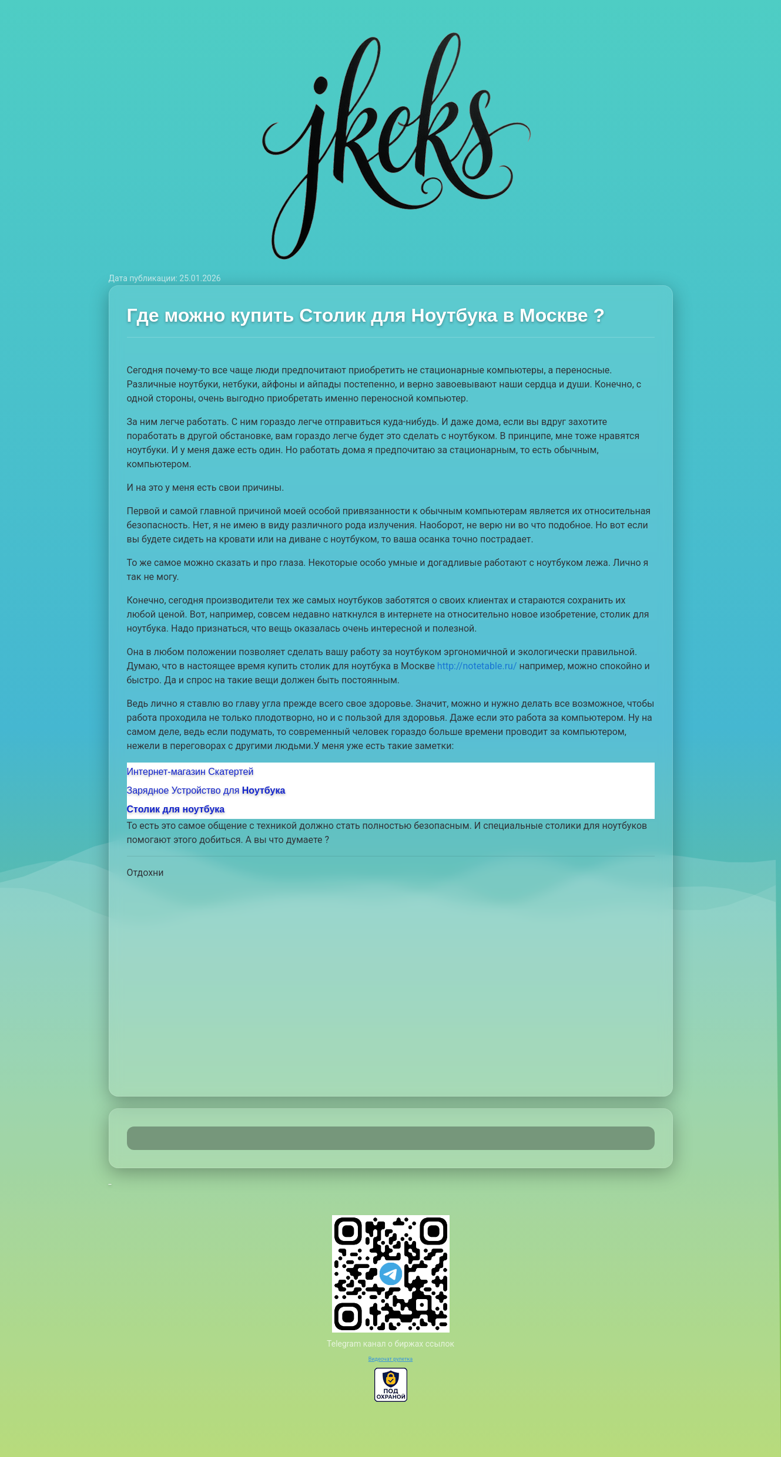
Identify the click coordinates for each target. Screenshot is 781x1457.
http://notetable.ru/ (477, 666)
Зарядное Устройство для (206, 790)
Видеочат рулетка (390, 1359)
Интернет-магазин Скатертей (190, 772)
